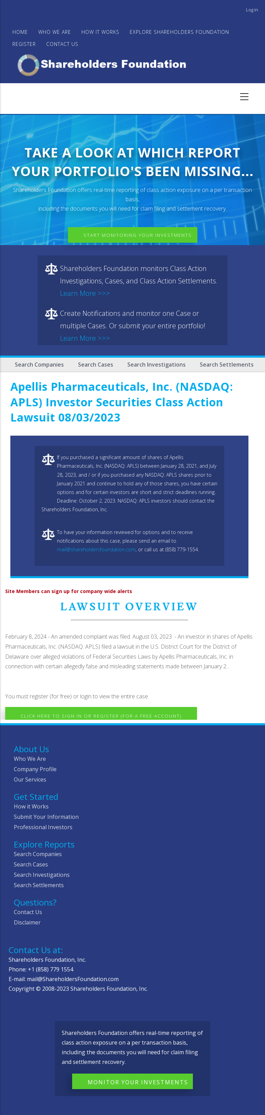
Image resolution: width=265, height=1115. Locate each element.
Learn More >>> (85, 293)
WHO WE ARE (54, 32)
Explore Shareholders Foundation (179, 32)
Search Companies (39, 364)
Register (24, 44)
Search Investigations (156, 364)
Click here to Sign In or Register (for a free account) (101, 716)
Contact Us (62, 44)
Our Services (30, 779)
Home (20, 32)
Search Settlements (227, 364)
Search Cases (95, 364)
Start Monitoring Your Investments (138, 235)
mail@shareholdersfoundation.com (96, 549)
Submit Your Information (46, 817)
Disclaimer (27, 922)
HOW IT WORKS (100, 32)
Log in (252, 10)
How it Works (31, 806)
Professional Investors (43, 827)
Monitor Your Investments (138, 1082)
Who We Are (30, 759)
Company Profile (35, 769)
